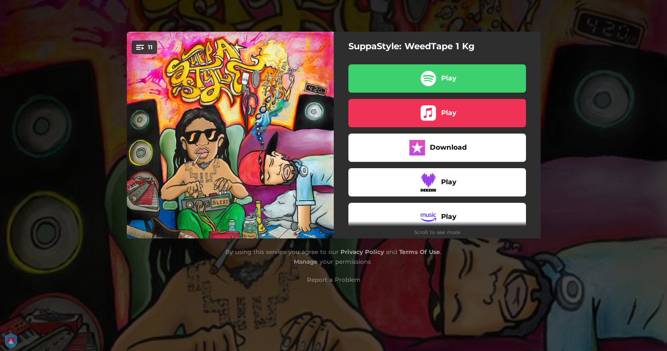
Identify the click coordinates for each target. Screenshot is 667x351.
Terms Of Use (419, 251)
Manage (306, 261)
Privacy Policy (362, 251)
